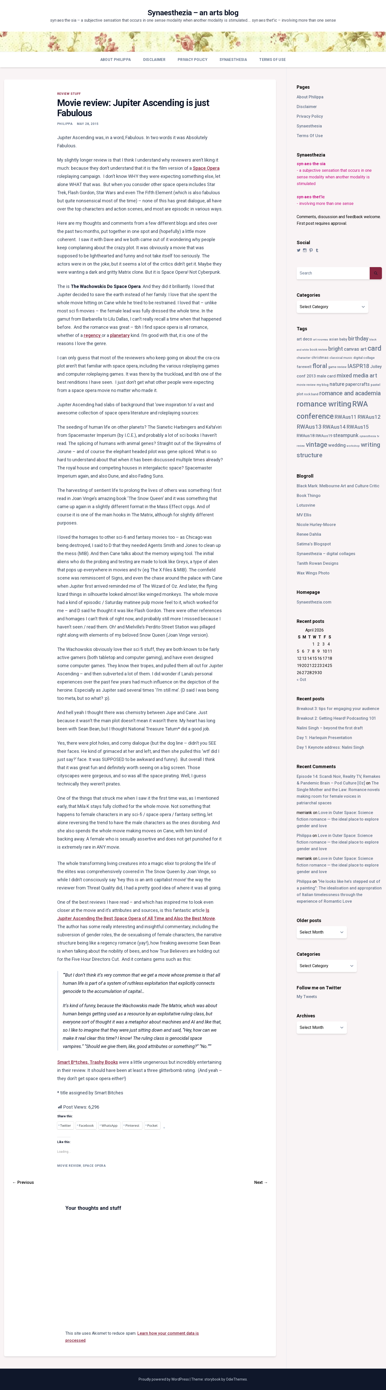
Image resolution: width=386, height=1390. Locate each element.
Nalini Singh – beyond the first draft (330, 728)
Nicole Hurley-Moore (316, 524)
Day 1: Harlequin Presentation (324, 737)
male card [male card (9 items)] (326, 376)
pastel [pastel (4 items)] (375, 385)
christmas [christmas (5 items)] (320, 358)
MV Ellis (304, 515)
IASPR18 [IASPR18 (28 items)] (358, 366)
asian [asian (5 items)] (333, 339)
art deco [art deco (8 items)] (304, 339)
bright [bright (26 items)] (335, 349)
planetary (120, 335)
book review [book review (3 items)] (318, 349)
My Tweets (307, 996)
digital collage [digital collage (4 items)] (364, 358)
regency (93, 335)
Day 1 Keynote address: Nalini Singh (330, 747)
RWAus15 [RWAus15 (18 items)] (358, 427)
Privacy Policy (192, 60)
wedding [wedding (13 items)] (337, 445)
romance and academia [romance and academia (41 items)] (350, 393)
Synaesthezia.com (314, 602)
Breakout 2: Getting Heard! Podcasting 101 (336, 718)
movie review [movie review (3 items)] (306, 385)
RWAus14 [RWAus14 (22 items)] (334, 427)
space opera (94, 1166)
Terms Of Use (272, 60)
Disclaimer (154, 60)
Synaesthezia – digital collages (326, 553)
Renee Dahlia (309, 534)
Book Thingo (309, 495)
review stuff (69, 94)
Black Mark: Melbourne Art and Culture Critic (338, 485)
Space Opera (206, 168)
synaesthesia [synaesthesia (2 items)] (367, 436)
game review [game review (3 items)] (337, 367)
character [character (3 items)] (303, 358)
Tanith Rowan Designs (318, 563)
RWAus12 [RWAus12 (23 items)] (369, 417)
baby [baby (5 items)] (343, 339)
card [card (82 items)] (374, 348)
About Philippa (115, 60)
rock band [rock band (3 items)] (311, 394)
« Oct (301, 679)
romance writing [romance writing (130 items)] (324, 404)
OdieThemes (236, 1379)
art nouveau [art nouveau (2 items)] (320, 339)
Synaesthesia (233, 60)
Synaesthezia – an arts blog (193, 12)
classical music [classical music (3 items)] (341, 358)
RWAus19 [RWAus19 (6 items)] (324, 436)
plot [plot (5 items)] (300, 394)
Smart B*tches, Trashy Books (87, 1062)
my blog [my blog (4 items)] (323, 385)
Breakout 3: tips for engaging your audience (338, 708)
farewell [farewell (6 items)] (304, 366)
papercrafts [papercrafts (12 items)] (357, 384)
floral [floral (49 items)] (319, 366)
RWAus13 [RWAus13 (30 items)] (309, 426)
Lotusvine (306, 505)
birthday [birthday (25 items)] (358, 338)
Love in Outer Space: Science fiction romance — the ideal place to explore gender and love (338, 819)
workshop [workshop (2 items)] (353, 446)
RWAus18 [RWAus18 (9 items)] (306, 435)
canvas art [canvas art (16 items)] (355, 349)
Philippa (65, 124)
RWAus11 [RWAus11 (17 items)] (345, 417)
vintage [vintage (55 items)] (316, 444)
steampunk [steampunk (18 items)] (345, 435)
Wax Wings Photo (313, 573)
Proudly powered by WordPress (164, 1379)
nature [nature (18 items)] (337, 384)
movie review (69, 1166)
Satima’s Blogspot (314, 544)
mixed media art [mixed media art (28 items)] (357, 375)
